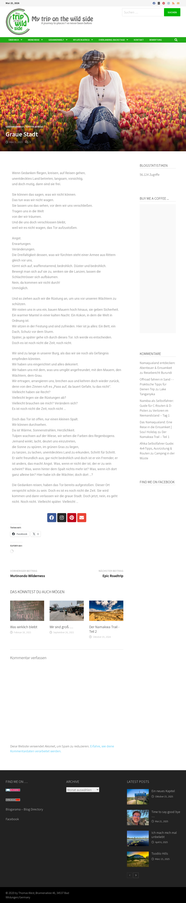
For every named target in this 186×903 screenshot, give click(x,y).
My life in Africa (81, 39)
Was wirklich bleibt (23, 627)
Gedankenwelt (56, 39)
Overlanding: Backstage (112, 39)
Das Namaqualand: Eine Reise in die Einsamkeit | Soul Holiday (156, 427)
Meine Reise (33, 39)
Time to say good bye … (165, 814)
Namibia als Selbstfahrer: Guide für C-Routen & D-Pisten (157, 406)
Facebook (12, 819)
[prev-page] (129, 875)
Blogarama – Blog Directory (24, 809)
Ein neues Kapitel (163, 791)
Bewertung (155, 39)
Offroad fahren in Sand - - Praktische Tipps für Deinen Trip (157, 384)
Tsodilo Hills (159, 853)
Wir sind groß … (61, 627)
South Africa (34, 126)
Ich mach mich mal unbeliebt (164, 835)
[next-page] (136, 875)
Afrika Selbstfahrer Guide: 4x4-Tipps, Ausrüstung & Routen (157, 448)
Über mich (14, 39)
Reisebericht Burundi (158, 373)
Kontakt (139, 39)
